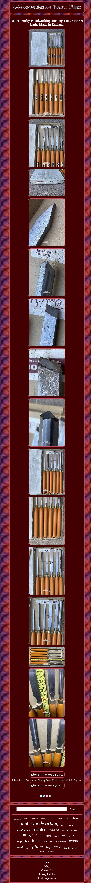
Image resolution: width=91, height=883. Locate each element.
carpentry (22, 841)
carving (74, 848)
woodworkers (24, 830)
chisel (75, 818)
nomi (19, 847)
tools (36, 840)
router (26, 818)
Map (46, 866)
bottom (35, 819)
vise (42, 851)
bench (66, 848)
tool (24, 823)
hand (39, 835)
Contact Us (46, 870)
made (67, 819)
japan (65, 829)
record (27, 848)
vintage (26, 834)
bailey (43, 819)
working (53, 829)
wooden (52, 819)
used (48, 835)
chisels (70, 825)
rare (60, 818)
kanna (47, 841)
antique (68, 835)
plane (37, 846)
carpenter (60, 841)
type (63, 825)
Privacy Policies (47, 874)
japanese (53, 846)
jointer (51, 851)
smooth (56, 836)
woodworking (44, 823)
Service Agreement (47, 878)
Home (47, 862)
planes (74, 830)
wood (73, 840)
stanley (40, 829)
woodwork (17, 819)
